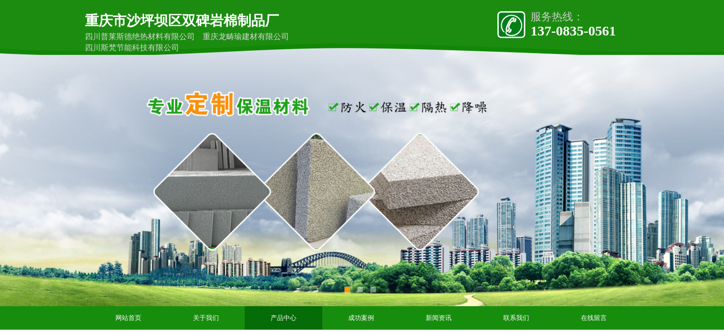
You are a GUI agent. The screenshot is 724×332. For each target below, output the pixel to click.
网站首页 (128, 317)
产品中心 (283, 317)
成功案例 (361, 317)
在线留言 (594, 317)
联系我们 (516, 317)
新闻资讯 (439, 317)
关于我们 (206, 317)
